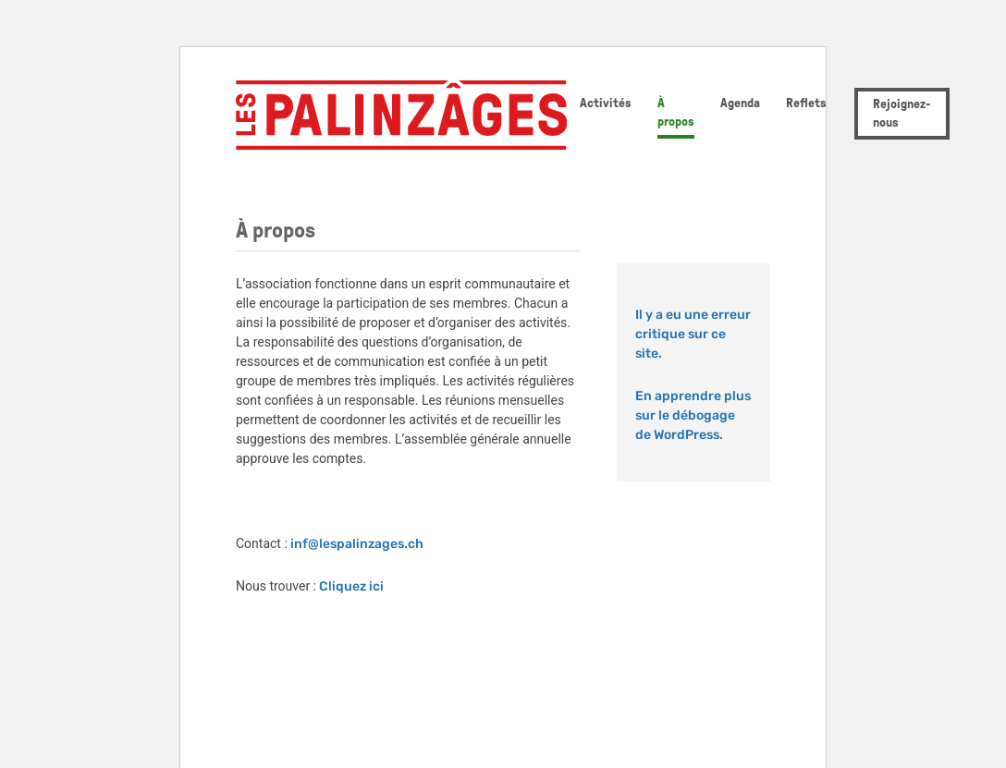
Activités (606, 103)
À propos (675, 112)
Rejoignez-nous (902, 113)
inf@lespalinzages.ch (356, 544)
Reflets (806, 103)
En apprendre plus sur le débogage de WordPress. (693, 415)
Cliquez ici (351, 586)
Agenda (740, 103)
